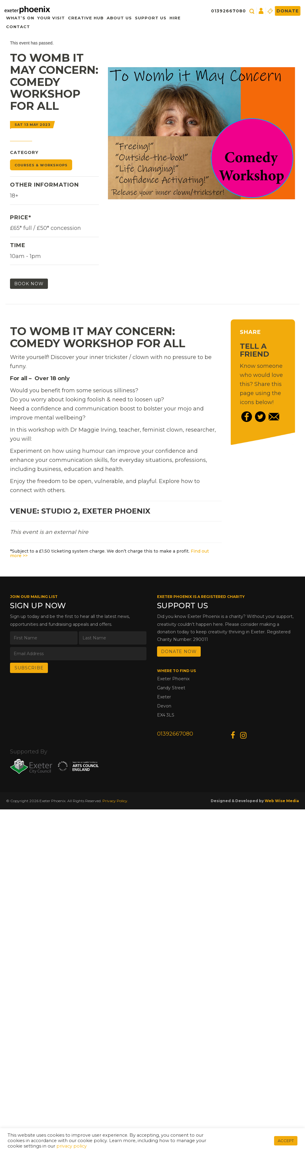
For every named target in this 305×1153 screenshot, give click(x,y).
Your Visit (51, 17)
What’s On (20, 17)
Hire (175, 17)
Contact (18, 26)
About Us (119, 17)
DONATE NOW (179, 651)
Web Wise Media (282, 801)
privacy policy (71, 1146)
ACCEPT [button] (286, 1140)
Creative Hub (86, 17)
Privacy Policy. (115, 801)
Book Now (29, 283)
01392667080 (228, 11)
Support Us (150, 17)
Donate (288, 11)
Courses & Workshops (41, 165)
